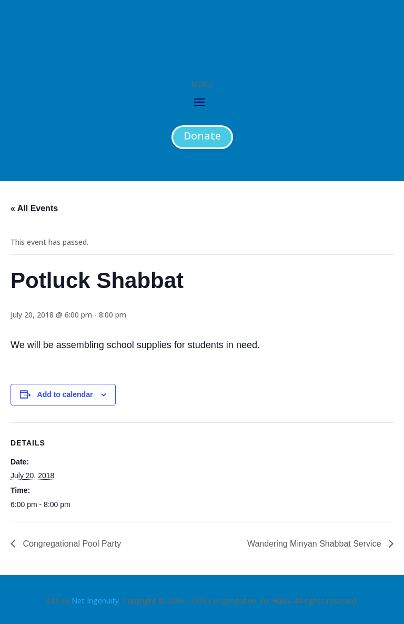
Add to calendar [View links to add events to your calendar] (65, 394)
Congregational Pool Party (71, 543)
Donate (202, 135)
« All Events (34, 208)
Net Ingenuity (95, 601)
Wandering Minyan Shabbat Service (315, 543)
